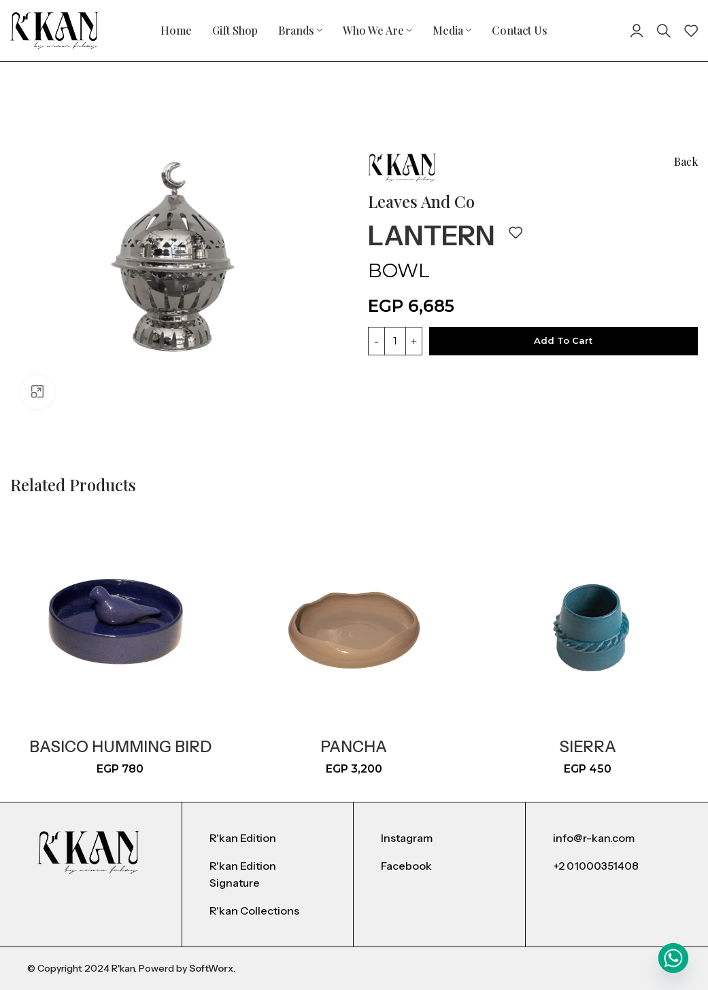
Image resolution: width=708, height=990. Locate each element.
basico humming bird (120, 746)
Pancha (353, 746)
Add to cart (563, 340)
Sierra (587, 746)
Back (686, 161)
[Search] (663, 30)
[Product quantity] (395, 341)
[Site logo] (54, 29)
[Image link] (88, 851)
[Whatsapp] (673, 958)
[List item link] (267, 838)
